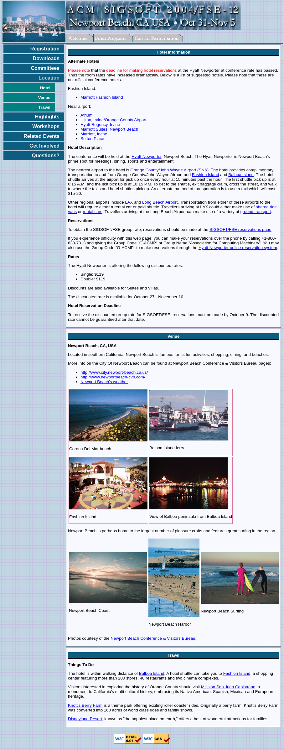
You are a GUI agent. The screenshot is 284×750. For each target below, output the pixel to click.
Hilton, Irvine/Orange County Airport (113, 119)
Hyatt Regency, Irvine (100, 124)
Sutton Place (92, 138)
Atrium (86, 115)
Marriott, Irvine (93, 134)
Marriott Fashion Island (101, 97)
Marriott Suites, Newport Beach (109, 129)
